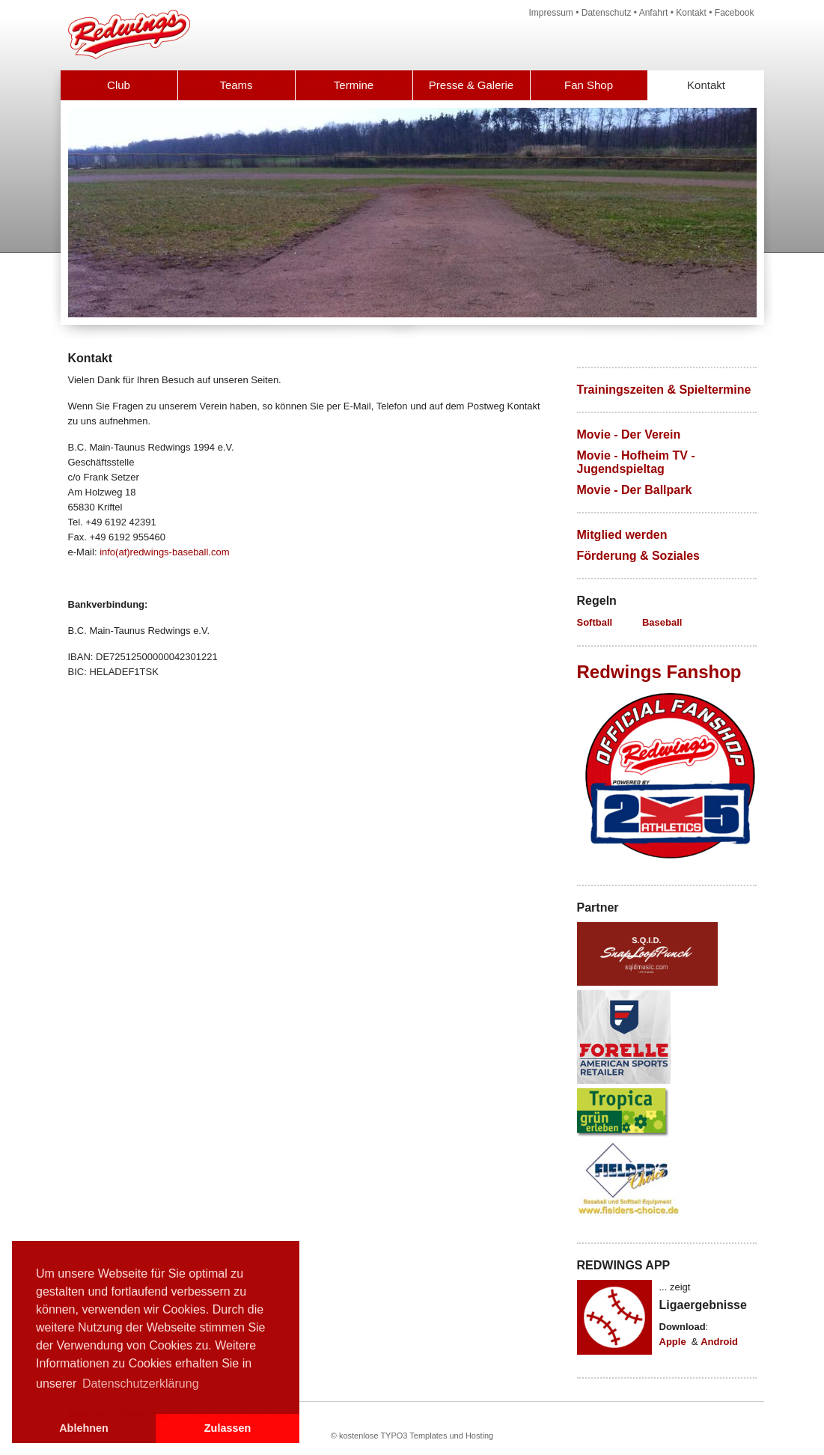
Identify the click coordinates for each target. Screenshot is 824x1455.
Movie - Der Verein (629, 434)
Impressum (551, 12)
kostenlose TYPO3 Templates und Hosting (416, 1435)
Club (118, 85)
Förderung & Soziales (638, 555)
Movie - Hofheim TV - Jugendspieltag (636, 462)
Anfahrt (653, 12)
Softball (595, 622)
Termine (353, 85)
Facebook (734, 12)
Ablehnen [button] (84, 1428)
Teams (235, 85)
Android (719, 1341)
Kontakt (691, 12)
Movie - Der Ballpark (634, 490)
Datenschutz (607, 12)
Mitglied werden (622, 534)
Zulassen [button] (227, 1428)
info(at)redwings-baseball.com (164, 552)
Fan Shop (588, 85)
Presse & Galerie (471, 85)
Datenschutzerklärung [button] (140, 1383)
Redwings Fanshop (659, 672)
